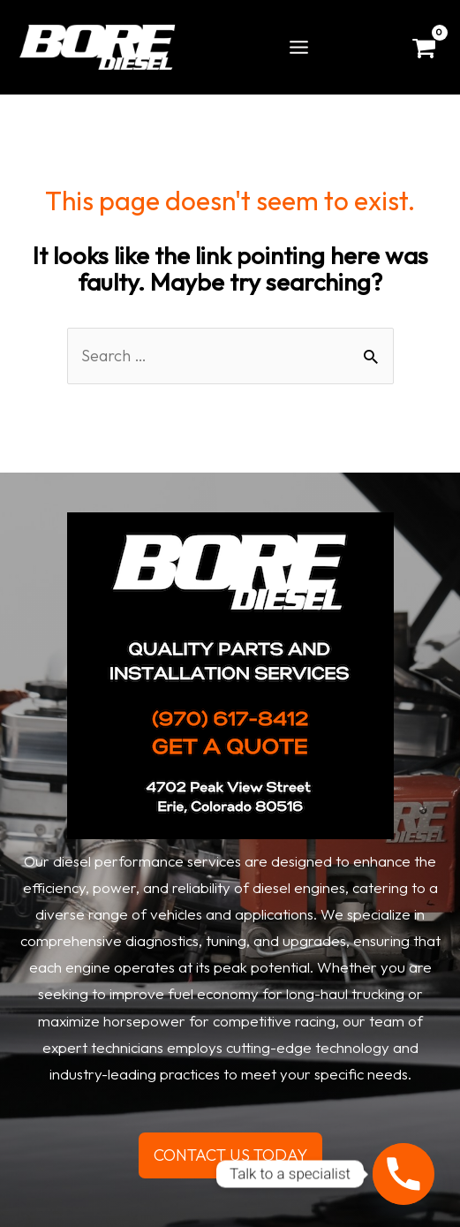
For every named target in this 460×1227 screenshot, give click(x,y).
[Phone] (403, 1174)
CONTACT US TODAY (230, 1155)
